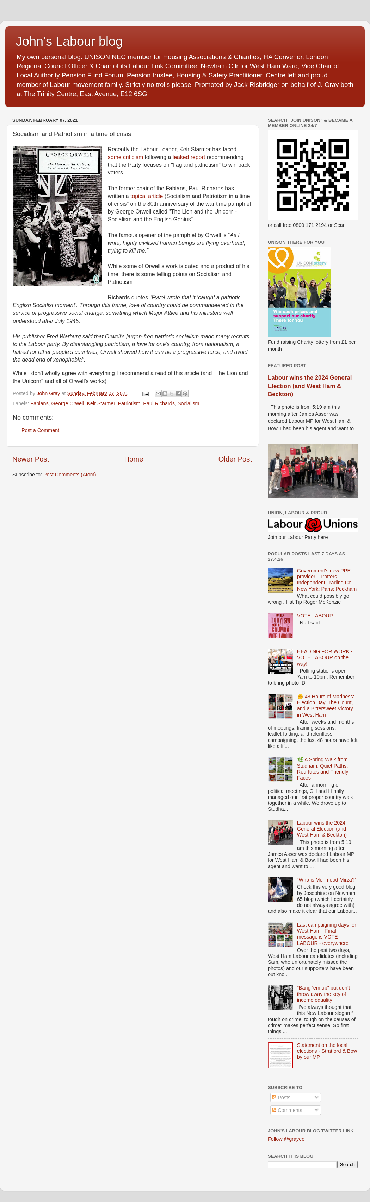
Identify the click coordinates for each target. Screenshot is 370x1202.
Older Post (235, 459)
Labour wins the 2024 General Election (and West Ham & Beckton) (310, 386)
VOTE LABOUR (315, 615)
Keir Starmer (101, 403)
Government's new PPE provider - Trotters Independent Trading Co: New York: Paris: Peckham (327, 580)
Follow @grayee (286, 1139)
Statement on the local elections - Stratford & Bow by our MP (327, 1051)
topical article (146, 196)
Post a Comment (40, 430)
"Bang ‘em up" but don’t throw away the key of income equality (323, 994)
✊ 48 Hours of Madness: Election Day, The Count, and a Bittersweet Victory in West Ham (325, 706)
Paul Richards (159, 403)
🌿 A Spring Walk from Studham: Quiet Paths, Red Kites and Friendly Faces (323, 769)
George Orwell (67, 403)
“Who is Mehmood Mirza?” (327, 880)
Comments (287, 1110)
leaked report (189, 157)
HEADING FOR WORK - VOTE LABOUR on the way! (325, 658)
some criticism (125, 157)
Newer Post (30, 459)
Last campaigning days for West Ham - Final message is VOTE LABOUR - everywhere (326, 934)
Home (133, 459)
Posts (281, 1097)
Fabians (39, 403)
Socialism (188, 403)
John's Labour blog (69, 41)
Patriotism (129, 403)
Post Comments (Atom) (69, 474)
